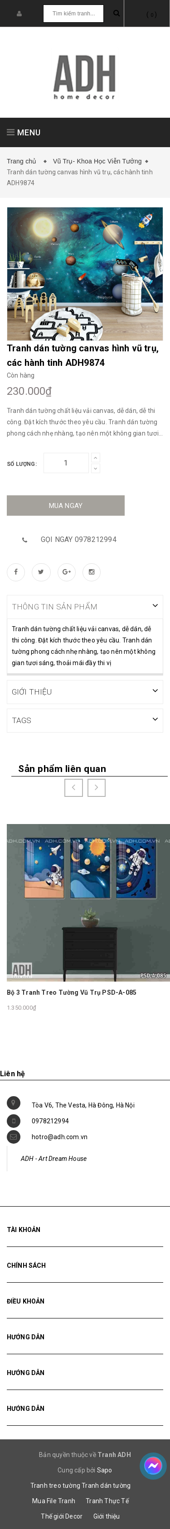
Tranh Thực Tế (107, 1500)
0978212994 (50, 1120)
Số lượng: (22, 464)
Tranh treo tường (55, 1484)
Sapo (104, 1469)
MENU (24, 132)
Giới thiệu (106, 1515)
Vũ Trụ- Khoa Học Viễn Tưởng (97, 161)
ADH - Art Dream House (54, 1157)
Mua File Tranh (53, 1500)
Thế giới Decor (62, 1515)
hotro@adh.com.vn (59, 1136)
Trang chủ (23, 161)
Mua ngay (66, 506)
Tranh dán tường (106, 1484)
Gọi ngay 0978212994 (79, 539)
